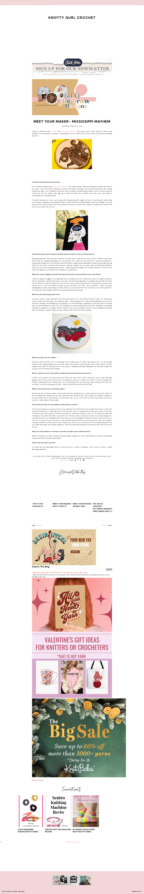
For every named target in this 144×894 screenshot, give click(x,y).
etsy (63, 456)
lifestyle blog (89, 456)
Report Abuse (38, 780)
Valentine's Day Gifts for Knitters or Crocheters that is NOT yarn (60, 573)
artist (43, 456)
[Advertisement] (72, 35)
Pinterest (45, 2)
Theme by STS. (137, 891)
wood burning (87, 458)
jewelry (81, 456)
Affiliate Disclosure (72, 842)
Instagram (24, 2)
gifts (67, 456)
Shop (5, 2)
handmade (73, 456)
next (110, 525)
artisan (37, 456)
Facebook (34, 2)
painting (104, 456)
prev (34, 525)
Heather (54, 131)
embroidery (56, 456)
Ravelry (13, 2)
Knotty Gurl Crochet (72, 17)
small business (61, 458)
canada (49, 456)
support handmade (74, 458)
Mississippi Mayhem (69, 131)
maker (98, 456)
